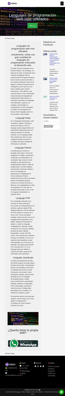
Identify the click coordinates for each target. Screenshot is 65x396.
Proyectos (51, 371)
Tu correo (46, 121)
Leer (32, 25)
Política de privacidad (51, 374)
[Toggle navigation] (62, 3)
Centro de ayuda (53, 366)
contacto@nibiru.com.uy (13, 375)
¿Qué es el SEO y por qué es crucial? (54, 98)
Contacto (51, 369)
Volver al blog (9, 38)
